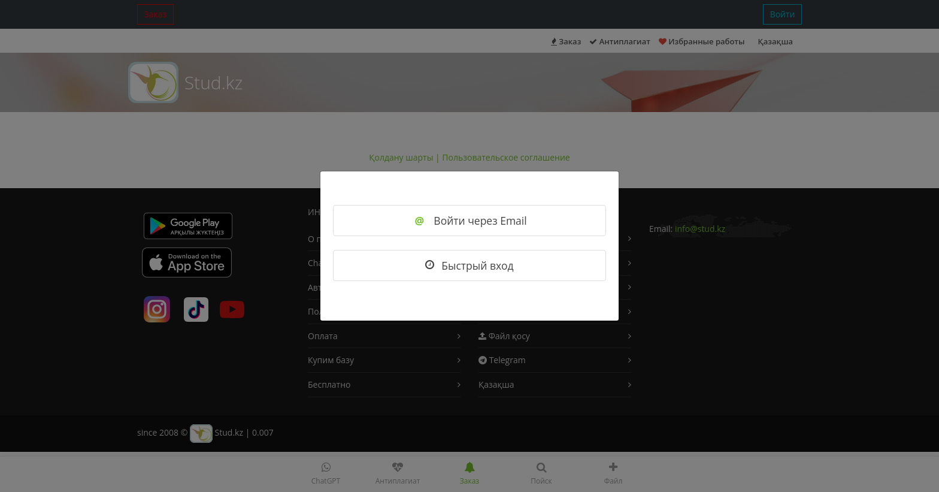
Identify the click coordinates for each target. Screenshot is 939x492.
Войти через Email (469, 220)
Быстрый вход (469, 265)
